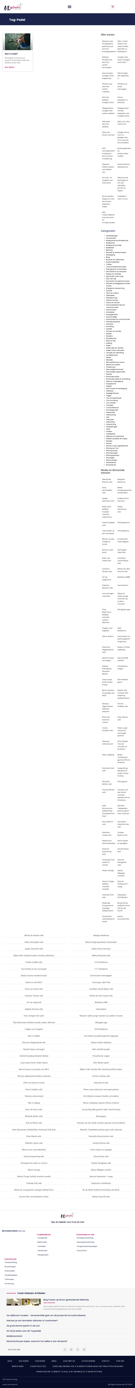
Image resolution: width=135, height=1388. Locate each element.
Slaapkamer (111, 384)
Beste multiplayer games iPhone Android (101, 1103)
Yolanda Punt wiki (34, 1183)
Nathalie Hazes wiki (34, 1143)
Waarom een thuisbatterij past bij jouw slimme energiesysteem (109, 46)
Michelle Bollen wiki (34, 1116)
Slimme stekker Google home (108, 99)
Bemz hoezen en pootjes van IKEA (108, 692)
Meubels (109, 360)
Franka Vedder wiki (34, 962)
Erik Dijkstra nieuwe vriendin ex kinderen (101, 1096)
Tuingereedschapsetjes (87, 1246)
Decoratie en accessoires (116, 271)
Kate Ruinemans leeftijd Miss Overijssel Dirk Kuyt (108, 811)
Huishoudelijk (111, 317)
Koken (108, 345)
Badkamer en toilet (113, 245)
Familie (109, 290)
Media (108, 357)
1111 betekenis (123, 531)
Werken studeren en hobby (116, 438)
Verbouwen (110, 412)
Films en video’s (112, 293)
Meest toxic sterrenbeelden (34, 1150)
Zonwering (9, 1283)
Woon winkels (111, 460)
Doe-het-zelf (111, 279)
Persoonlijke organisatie (115, 372)
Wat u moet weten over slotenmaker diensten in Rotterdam (122, 46)
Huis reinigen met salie (34, 1016)
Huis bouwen (111, 310)
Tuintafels (41, 1246)
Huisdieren (110, 312)
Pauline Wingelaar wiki (122, 862)
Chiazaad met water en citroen (108, 862)
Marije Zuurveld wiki (101, 1196)
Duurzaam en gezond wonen (117, 281)
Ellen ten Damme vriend (106, 719)
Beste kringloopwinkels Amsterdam (124, 490)
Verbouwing (111, 415)
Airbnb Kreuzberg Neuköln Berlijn (34, 1056)
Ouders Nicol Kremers (101, 949)
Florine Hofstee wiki (101, 1076)
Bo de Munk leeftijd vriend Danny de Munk (101, 1190)
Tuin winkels (111, 403)
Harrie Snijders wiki (33, 1089)
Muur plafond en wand (115, 362)
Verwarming (111, 424)
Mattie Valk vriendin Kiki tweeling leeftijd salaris (101, 1069)
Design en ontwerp (113, 274)
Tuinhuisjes (9, 1279)
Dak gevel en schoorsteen (116, 269)
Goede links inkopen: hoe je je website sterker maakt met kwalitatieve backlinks (88, 1366)
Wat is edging (108, 755)
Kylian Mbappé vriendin (121, 873)
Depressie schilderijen (101, 1183)
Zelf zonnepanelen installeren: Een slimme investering (108, 153)
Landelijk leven (112, 355)
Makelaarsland (14, 1336)
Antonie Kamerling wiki (106, 851)
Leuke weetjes (69, 1361)
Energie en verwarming (115, 288)
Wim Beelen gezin (101, 1063)
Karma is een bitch (34, 982)
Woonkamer (111, 462)
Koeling (109, 343)
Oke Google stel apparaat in (123, 75)
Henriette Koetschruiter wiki (123, 824)
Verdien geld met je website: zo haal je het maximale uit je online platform (69, 1371)
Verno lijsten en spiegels (101, 1150)
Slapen (109, 386)
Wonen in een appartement (117, 446)
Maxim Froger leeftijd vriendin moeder (34, 1176)
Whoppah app (123, 609)
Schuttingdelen (11, 1275)
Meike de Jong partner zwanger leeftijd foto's (34, 1190)
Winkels (109, 441)
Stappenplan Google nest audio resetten (108, 110)
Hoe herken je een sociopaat (34, 969)
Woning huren (111, 450)
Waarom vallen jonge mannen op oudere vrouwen (122, 598)
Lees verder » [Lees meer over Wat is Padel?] (10, 67)
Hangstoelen (43, 1255)
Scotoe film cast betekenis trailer (108, 919)
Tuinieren (109, 405)
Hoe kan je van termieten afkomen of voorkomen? (32, 1320)
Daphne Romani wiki (34, 1009)
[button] (69, 7)
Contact (105, 1361)
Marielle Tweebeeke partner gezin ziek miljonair (101, 1129)
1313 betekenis (123, 522)
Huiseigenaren (112, 314)
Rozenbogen (10, 1266)
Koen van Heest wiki (34, 989)
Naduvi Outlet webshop (101, 1042)
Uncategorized (112, 410)
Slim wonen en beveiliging (116, 388)
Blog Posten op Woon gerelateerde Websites (66, 1299)
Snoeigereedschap (85, 1238)
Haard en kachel (112, 302)
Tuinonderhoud (112, 407)
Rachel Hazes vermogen (34, 1049)
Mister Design (108, 870)
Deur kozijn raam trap (114, 276)
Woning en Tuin (112, 448)
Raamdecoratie (112, 376)
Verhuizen (110, 419)
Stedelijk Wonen (112, 393)
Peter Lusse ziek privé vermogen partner (101, 1089)
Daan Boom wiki (101, 1083)
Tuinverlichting (11, 1262)
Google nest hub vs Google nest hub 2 (123, 59)
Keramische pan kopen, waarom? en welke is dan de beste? (37, 1341)
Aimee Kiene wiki (101, 1156)
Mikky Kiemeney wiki (121, 509)
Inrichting (110, 326)
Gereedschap (111, 298)
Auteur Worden (88, 1361)
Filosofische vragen (101, 1056)
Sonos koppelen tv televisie (122, 99)
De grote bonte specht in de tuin (23, 1325)
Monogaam (122, 781)
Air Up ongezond (34, 1002)
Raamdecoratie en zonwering (118, 379)
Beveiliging (110, 255)
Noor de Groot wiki (34, 1109)
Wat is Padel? (11, 54)
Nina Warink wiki (33, 1136)
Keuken (109, 333)
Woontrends (111, 465)
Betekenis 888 (123, 577)
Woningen (110, 458)
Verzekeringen (111, 427)
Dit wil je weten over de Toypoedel (24, 1331)
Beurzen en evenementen (116, 252)
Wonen (109, 443)
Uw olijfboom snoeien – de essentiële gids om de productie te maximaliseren (46, 1315)
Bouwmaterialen (112, 262)
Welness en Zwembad (115, 436)
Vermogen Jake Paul (101, 982)
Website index (17, 1366)
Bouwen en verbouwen (115, 259)
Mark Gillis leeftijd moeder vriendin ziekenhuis (107, 511)
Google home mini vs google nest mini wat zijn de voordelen (123, 137)
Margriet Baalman (101, 935)
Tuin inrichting (112, 400)
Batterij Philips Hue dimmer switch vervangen (107, 62)
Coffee (108, 264)
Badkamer (110, 243)
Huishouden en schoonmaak (118, 319)
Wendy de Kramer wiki (34, 935)
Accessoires (111, 238)
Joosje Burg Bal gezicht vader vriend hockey (101, 1109)
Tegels (108, 396)
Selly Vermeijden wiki (107, 490)
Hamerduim (122, 585)
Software (109, 391)
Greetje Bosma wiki (101, 1143)
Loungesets (42, 1238)
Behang (109, 250)
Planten (109, 374)
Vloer (108, 429)
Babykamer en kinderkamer (117, 240)
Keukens (109, 336)
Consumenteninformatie (116, 267)
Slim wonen (40, 1361)
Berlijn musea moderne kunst (108, 541)
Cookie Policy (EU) (37, 1366)
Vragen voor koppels (34, 1029)
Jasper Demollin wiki (34, 949)
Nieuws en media (113, 364)
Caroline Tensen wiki (34, 996)
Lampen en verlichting (115, 353)
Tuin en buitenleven (114, 398)
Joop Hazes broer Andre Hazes (107, 682)
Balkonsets (42, 1242)
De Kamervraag (10, 1379)
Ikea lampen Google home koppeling (108, 75)
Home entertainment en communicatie (115, 306)
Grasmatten (10, 1271)
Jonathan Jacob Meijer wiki (122, 560)
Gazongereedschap (85, 1242)
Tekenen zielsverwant (34, 1096)
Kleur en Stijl (110, 341)
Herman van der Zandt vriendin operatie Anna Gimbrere (123, 795)
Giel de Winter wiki (34, 1123)
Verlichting (110, 422)
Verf (107, 417)
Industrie (109, 324)
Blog (108, 257)
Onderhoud (110, 367)
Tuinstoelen (42, 1250)
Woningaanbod (112, 455)
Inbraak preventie (113, 322)
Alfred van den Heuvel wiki (101, 996)
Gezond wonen (112, 300)
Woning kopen (112, 453)
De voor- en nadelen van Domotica (107, 180)
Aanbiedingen (112, 236)
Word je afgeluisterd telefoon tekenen (33, 1076)
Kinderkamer (111, 338)
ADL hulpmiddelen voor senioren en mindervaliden (108, 217)
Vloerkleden (110, 434)
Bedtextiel (110, 248)
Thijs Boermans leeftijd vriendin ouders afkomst (34, 1022)
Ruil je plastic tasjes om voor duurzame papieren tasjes (108, 201)
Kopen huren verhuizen (115, 350)
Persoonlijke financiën (114, 369)
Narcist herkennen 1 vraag (122, 884)
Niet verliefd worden (101, 1049)
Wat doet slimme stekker (106, 124)
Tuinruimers (82, 1250)
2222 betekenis (101, 1029)
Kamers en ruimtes (113, 331)
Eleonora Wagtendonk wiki (108, 649)
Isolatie (109, 329)
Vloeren (109, 431)
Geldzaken (110, 295)
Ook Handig (24, 1361)
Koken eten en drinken (114, 348)
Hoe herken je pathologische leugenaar (123, 638)
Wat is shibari (108, 636)
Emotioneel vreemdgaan (101, 975)
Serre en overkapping (114, 381)
